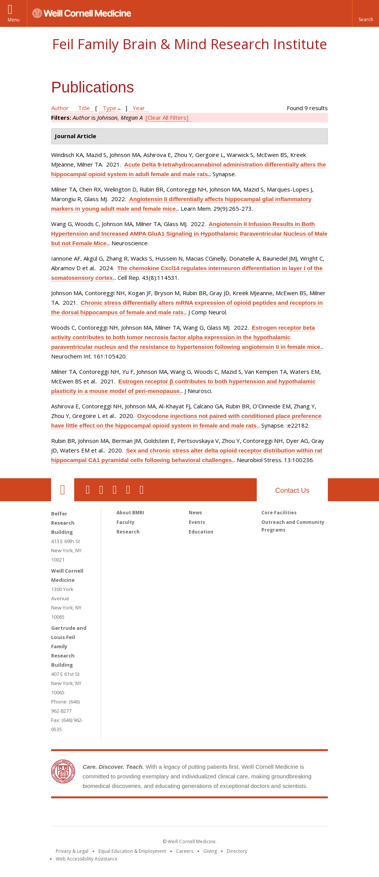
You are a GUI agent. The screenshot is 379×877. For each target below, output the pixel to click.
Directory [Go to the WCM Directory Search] (237, 851)
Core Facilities (279, 512)
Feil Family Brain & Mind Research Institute (189, 44)
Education (201, 532)
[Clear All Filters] (167, 117)
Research (128, 532)
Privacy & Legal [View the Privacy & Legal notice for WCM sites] (72, 851)
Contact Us (292, 490)
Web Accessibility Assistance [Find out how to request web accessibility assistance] (87, 859)
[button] (365, 13)
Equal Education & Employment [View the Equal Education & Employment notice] (132, 851)
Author (60, 108)
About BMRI (130, 512)
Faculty (125, 522)
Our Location (62, 489)
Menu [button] (14, 20)
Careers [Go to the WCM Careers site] (184, 851)
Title (84, 108)
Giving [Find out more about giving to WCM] (210, 851)
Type (109, 108)
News (195, 512)
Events (197, 522)
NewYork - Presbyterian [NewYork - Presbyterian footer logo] (254, 813)
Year (139, 108)
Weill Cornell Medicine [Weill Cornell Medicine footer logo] (133, 813)
